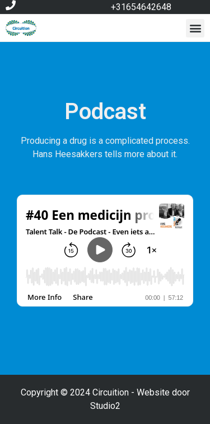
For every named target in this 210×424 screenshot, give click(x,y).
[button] (195, 28)
